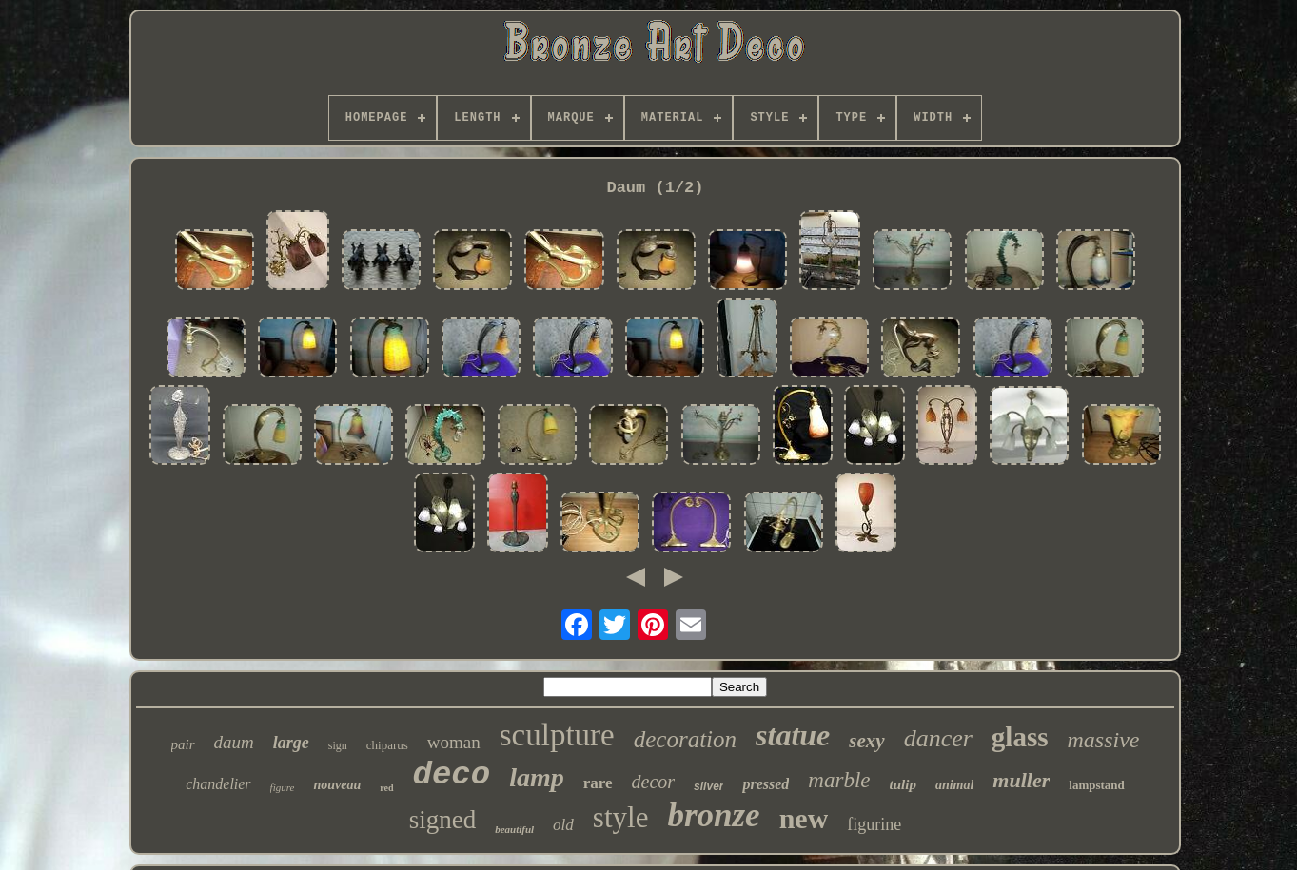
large (291, 742)
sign (337, 745)
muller (1021, 780)
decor (654, 781)
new (804, 818)
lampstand (1097, 785)
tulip (903, 784)
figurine (874, 824)
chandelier (218, 784)
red (386, 788)
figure (282, 787)
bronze (713, 815)
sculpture (557, 735)
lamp (536, 777)
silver (708, 786)
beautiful (514, 829)
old (563, 825)
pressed (765, 784)
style (621, 817)
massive (1103, 739)
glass (1020, 737)
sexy (866, 740)
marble (839, 780)
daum (234, 742)
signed (443, 819)
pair (183, 744)
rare (598, 783)
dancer (938, 738)
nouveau (337, 785)
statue (793, 735)
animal (954, 785)
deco (452, 775)
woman (454, 742)
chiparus (387, 745)
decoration (685, 739)
